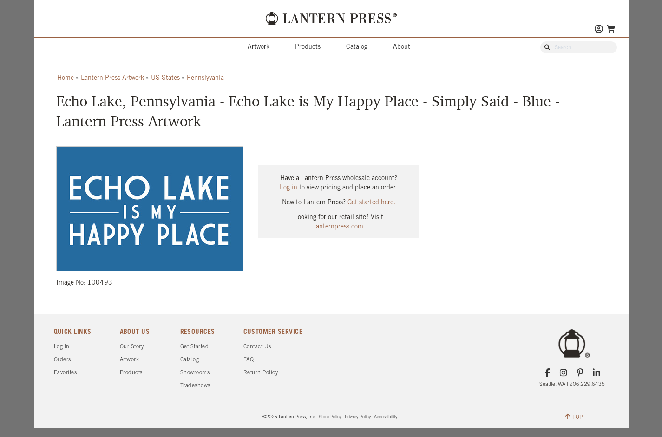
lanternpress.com (338, 227)
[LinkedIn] (596, 373)
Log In (62, 346)
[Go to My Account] (599, 29)
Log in (288, 188)
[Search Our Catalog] (583, 47)
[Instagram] (564, 373)
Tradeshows (195, 385)
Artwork (258, 47)
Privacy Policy (358, 417)
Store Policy (330, 417)
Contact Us (257, 346)
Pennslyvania (205, 78)
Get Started (194, 346)
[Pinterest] (580, 373)
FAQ (248, 359)
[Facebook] (547, 373)
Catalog (356, 47)
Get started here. (371, 203)
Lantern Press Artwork (112, 78)
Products (308, 47)
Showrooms (195, 372)
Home (65, 78)
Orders (62, 359)
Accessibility (385, 417)
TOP (574, 416)
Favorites (65, 372)
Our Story (132, 346)
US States (165, 78)
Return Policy (260, 372)
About (401, 47)
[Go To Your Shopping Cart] (611, 29)
